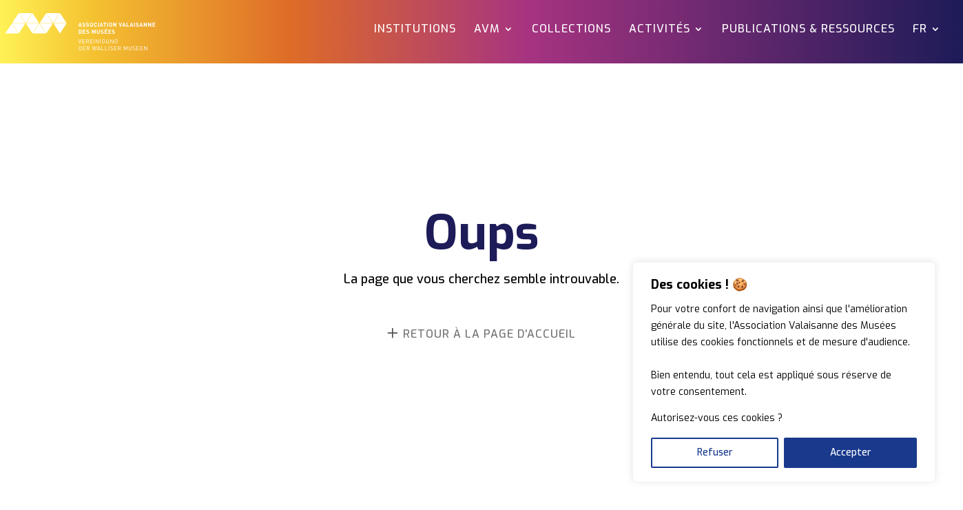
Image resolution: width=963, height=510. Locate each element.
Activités (659, 30)
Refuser (715, 452)
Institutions (415, 30)
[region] (783, 372)
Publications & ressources (808, 30)
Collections (571, 30)
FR (920, 30)
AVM (487, 30)
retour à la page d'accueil (489, 334)
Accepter (850, 452)
